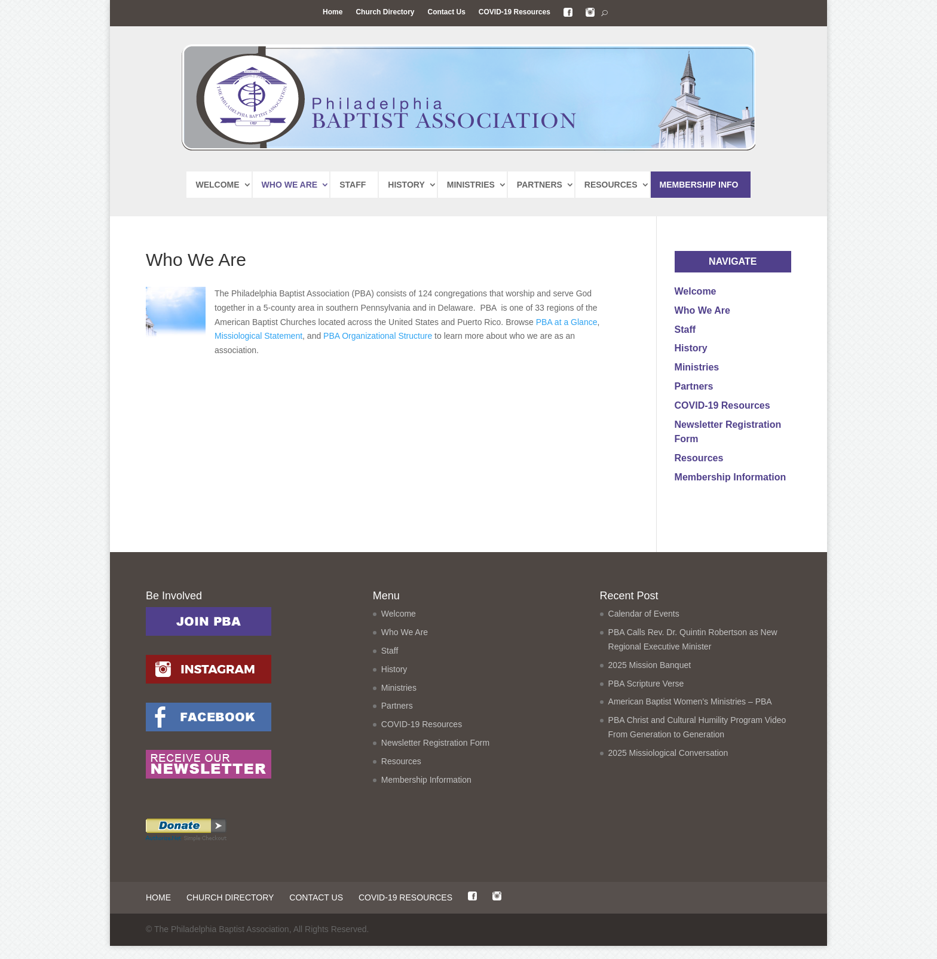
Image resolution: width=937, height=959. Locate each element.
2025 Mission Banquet (649, 678)
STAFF (352, 184)
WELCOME (217, 184)
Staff (685, 329)
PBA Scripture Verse (646, 696)
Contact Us (446, 12)
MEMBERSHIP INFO (699, 184)
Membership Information (730, 477)
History (691, 348)
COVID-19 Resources (514, 12)
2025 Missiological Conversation (668, 766)
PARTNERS (539, 184)
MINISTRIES (471, 184)
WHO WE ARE (290, 184)
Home (332, 12)
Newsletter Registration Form (435, 756)
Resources (699, 458)
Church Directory (385, 12)
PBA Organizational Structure (378, 336)
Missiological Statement (258, 336)
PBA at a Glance (567, 322)
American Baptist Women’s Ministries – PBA (690, 714)
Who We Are (702, 310)
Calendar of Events (643, 627)
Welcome (695, 291)
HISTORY (406, 184)
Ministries (697, 367)
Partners (694, 386)
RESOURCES (611, 184)
